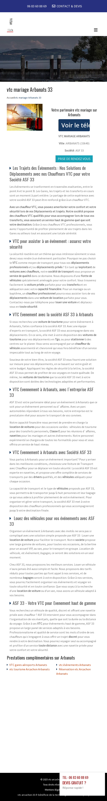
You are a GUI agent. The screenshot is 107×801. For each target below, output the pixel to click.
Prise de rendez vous (74, 159)
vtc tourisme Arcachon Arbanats (29, 669)
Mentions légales (53, 789)
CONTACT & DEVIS (69, 6)
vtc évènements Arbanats (75, 665)
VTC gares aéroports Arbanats (28, 665)
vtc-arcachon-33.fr (57, 779)
